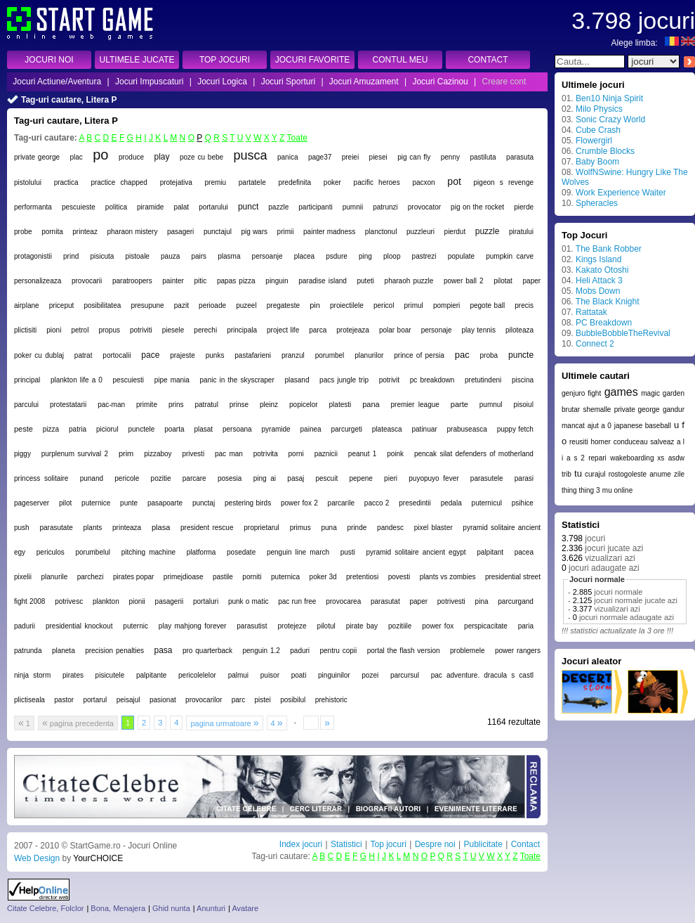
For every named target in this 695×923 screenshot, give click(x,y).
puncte (521, 355)
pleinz (269, 404)
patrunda (27, 650)
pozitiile (399, 626)
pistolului (27, 182)
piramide (150, 207)
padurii (24, 626)
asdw (676, 458)
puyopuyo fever (433, 478)
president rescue (206, 527)
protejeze (292, 626)
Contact (525, 844)
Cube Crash (598, 130)
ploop (391, 256)
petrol (79, 330)
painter (173, 281)
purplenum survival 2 (74, 454)
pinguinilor (334, 675)
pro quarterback (207, 650)
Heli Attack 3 (599, 280)
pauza (170, 256)
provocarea (343, 601)
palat (181, 207)
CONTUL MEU (400, 60)
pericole (126, 478)
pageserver (31, 503)
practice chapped (119, 182)
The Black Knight (608, 301)
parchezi (90, 577)
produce (131, 157)
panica (287, 157)
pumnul (491, 404)
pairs (198, 256)
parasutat (385, 601)
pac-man (111, 404)
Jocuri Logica (222, 81)
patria (77, 429)
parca (317, 330)
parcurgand (516, 601)
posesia (229, 478)
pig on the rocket (477, 207)
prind (71, 256)
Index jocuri (300, 844)
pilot (65, 503)
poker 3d (323, 577)
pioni (53, 330)
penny (450, 157)
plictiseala (29, 700)
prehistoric (331, 700)
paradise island (322, 281)
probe (23, 231)
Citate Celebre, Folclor (45, 908)
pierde (524, 207)
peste (23, 429)
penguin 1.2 (260, 650)
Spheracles (597, 203)
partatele (252, 182)
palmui (238, 675)
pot (454, 181)
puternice (95, 503)
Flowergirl (594, 141)
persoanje (267, 256)
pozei (370, 675)
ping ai (264, 478)
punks (215, 355)
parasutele (486, 478)
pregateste (283, 305)
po (100, 154)
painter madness (329, 231)
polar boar (395, 330)
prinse (239, 404)
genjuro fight (581, 393)
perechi (205, 330)
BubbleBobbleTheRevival (623, 333)
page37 (319, 157)
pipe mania (172, 380)
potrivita (265, 454)
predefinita (294, 182)
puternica (285, 577)
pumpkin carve (510, 256)
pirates (73, 675)
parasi (524, 478)
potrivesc (69, 601)
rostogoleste (628, 474)
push (21, 527)
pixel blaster (433, 527)
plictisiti (25, 330)
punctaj (203, 503)
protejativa (176, 182)
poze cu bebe (201, 157)
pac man (229, 454)
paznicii (326, 454)
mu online (617, 490)
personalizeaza (37, 281)
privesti (193, 454)
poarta (174, 429)
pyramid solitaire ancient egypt (416, 552)
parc (238, 700)
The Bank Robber (609, 249)
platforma (201, 552)
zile (679, 474)
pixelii (23, 577)
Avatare (245, 908)
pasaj (295, 478)
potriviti (141, 330)
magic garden (662, 393)
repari (597, 458)
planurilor (369, 355)
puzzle (487, 231)
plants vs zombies (448, 577)
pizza (51, 429)
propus (109, 330)
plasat (203, 429)
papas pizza (236, 281)
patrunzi (385, 207)
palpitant (490, 552)
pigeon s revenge (504, 182)
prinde (357, 527)
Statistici (346, 844)
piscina (523, 380)
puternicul (487, 503)
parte (459, 404)
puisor (269, 675)
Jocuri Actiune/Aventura (57, 81)
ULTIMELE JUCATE (137, 60)
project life (283, 330)
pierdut (455, 231)
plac (76, 157)
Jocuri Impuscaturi (149, 81)
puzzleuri (420, 231)
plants (93, 527)
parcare (194, 478)
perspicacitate (486, 626)
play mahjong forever (193, 626)
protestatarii (68, 404)
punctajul (218, 231)
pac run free (297, 601)
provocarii (87, 281)
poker (332, 182)
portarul (95, 700)
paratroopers (132, 281)
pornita (52, 231)
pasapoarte (165, 503)
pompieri (446, 305)
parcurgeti (346, 429)
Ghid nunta (171, 908)
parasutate (55, 527)
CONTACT (488, 60)
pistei (262, 700)
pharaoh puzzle (409, 281)
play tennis (479, 330)
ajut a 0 (599, 426)
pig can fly (413, 157)
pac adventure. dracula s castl (482, 675)
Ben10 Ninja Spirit (609, 98)
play (161, 157)
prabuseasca (467, 429)
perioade (212, 305)
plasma (229, 256)
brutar (571, 409)
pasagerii (169, 601)
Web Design (37, 858)
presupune (147, 305)
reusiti (578, 442)
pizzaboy (157, 454)
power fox (438, 626)
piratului (521, 231)
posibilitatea (102, 305)
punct (248, 207)
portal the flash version (403, 650)
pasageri (180, 231)
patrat (83, 355)
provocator (424, 207)
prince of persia (419, 355)
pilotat (503, 281)
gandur (673, 409)
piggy (22, 454)
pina (482, 601)
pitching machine (148, 552)
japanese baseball (642, 426)
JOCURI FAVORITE (312, 60)
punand (91, 478)
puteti (365, 281)
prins (176, 404)
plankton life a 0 (76, 380)
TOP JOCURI (224, 60)
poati (299, 675)
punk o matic (248, 601)
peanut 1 (362, 454)
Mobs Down (598, 291)
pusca (250, 155)
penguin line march (298, 552)
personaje (436, 330)
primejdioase (184, 577)
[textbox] (590, 61)
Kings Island (598, 259)
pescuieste (78, 207)
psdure (337, 256)
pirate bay (362, 626)
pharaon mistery (132, 231)
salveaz (662, 442)
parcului (26, 404)
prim (126, 453)
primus (300, 527)
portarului (213, 207)
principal (27, 380)
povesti (399, 577)
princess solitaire (41, 478)
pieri (390, 478)
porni (296, 454)
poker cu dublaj (39, 355)
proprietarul (261, 527)
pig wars (254, 231)
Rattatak (591, 312)
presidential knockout (79, 626)
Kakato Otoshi (602, 270)
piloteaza (519, 330)
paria (526, 626)
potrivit (389, 380)
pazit (181, 305)
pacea (524, 552)
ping (365, 256)
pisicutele (110, 675)
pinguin (276, 281)
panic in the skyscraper (237, 380)
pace (150, 355)
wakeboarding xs (637, 458)
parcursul (404, 675)
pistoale (137, 256)
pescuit (327, 478)
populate (461, 256)
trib (566, 474)
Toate (297, 138)
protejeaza (352, 330)
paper (418, 601)
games (621, 392)
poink (395, 454)
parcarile (341, 503)
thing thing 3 (581, 490)
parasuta (520, 157)
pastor (64, 700)
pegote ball (487, 305)
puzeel (246, 305)
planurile (54, 577)
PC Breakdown (604, 323)
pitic (200, 281)
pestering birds (248, 503)
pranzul (293, 355)
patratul (206, 404)
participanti (315, 207)
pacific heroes (377, 182)
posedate (241, 552)
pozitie (161, 478)
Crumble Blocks (605, 151)
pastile (223, 577)
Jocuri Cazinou (440, 81)
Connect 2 (595, 344)
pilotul (326, 626)
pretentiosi (362, 577)
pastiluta (483, 157)
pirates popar (133, 577)
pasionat (163, 700)
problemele (467, 650)
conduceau (631, 442)
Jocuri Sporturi (288, 81)
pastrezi (424, 256)
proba (489, 355)
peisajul (128, 700)
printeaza (126, 527)
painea (311, 429)
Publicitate (482, 844)
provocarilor (203, 700)
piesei (378, 157)
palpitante (151, 675)
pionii (136, 601)
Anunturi (211, 908)
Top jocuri (388, 844)
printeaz (85, 231)
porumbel (330, 355)
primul (413, 305)
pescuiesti (128, 380)
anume (660, 474)
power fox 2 (299, 503)
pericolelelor (197, 675)
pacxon (423, 182)
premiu (216, 182)
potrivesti (451, 601)
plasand (296, 380)
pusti (347, 552)
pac (462, 354)
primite (146, 404)
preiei (350, 157)
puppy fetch (515, 429)
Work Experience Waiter (621, 193)
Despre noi (435, 844)
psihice (523, 503)
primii (285, 231)
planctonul (381, 231)
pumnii (353, 207)
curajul (595, 474)
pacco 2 (377, 503)
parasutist (252, 626)
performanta (33, 207)
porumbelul (93, 552)
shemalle (597, 409)
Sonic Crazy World (610, 119)
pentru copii (338, 650)
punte (129, 503)
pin (315, 305)
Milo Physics (599, 109)
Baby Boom (597, 162)
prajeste (182, 355)
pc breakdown (432, 380)
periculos (51, 552)
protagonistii (33, 256)
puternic (135, 626)
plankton (106, 601)
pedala (451, 503)
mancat (573, 426)
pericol (383, 305)
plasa (161, 527)
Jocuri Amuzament (364, 81)
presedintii (415, 503)
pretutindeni (483, 380)
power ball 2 (464, 281)
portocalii (116, 355)
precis (524, 305)
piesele (173, 330)
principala (242, 330)
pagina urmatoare (224, 722)
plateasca (387, 429)
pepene (360, 478)
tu (578, 473)
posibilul (292, 700)
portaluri (205, 601)
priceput (61, 305)
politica (116, 207)
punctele (141, 429)
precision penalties (114, 650)
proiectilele (347, 305)
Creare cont (504, 81)
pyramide (276, 429)
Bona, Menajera (118, 908)
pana (370, 404)
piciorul (107, 429)
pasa (163, 650)
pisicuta (102, 256)
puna (328, 527)
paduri (300, 650)
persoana (237, 429)
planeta (63, 650)
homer (600, 442)
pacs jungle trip (344, 380)
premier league (415, 404)
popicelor (303, 404)
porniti (251, 577)
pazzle (278, 207)
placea (304, 256)
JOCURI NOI (49, 60)
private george (37, 157)
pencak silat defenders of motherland (474, 454)
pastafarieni (252, 355)
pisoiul (524, 404)
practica (66, 182)
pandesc (390, 527)
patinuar (424, 429)
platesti (340, 404)
